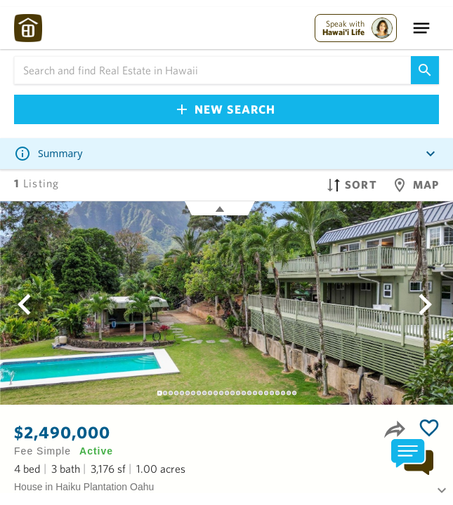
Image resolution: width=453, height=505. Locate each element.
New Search (226, 109)
